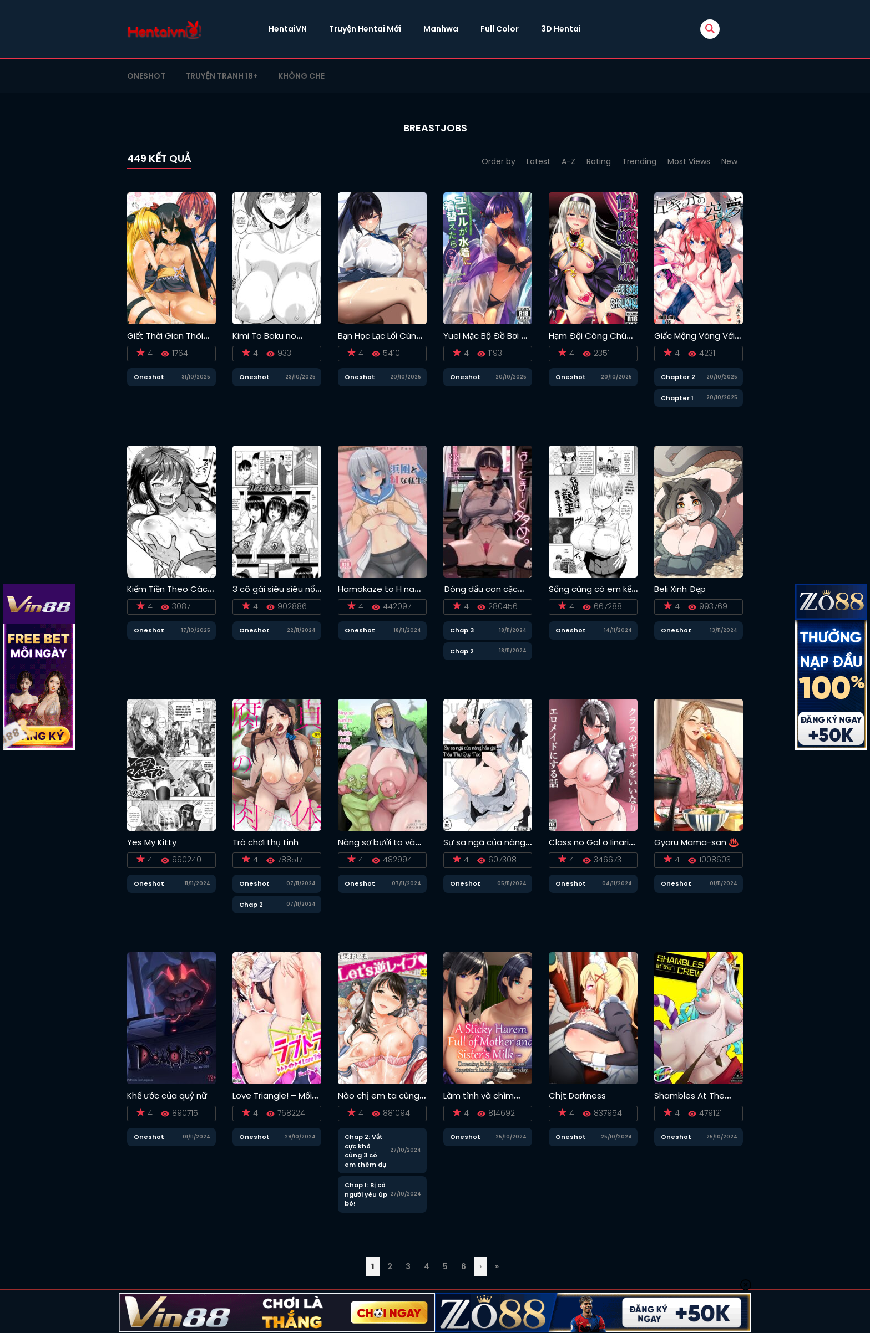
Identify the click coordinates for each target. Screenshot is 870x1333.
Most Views (688, 161)
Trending (639, 161)
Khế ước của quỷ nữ (167, 1095)
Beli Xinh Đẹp (680, 589)
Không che (301, 75)
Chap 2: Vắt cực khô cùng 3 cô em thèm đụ (365, 1150)
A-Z (568, 161)
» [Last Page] (497, 1266)
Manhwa (440, 28)
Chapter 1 (677, 398)
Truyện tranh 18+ (221, 75)
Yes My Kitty (151, 842)
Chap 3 (462, 630)
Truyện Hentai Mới (365, 28)
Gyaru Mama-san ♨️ (696, 842)
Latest (538, 161)
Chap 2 (462, 651)
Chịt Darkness (577, 1095)
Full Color (499, 28)
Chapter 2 (678, 376)
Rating (598, 161)
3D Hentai (561, 28)
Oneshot (146, 75)
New (729, 161)
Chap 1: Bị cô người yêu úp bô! (366, 1194)
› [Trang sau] (480, 1266)
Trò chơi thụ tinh (265, 842)
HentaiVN (288, 28)
